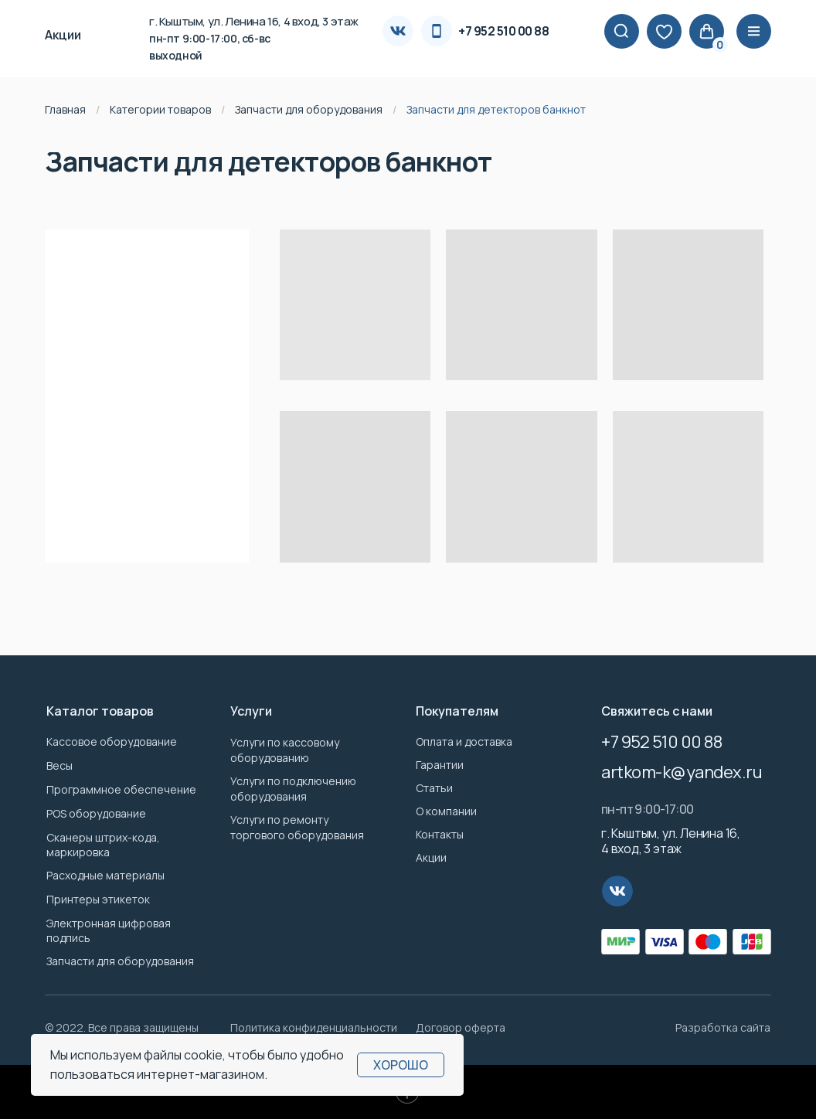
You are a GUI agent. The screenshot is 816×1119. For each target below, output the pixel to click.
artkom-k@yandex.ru (681, 772)
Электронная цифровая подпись (108, 931)
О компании (446, 811)
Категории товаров (160, 109)
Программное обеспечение (121, 789)
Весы (59, 765)
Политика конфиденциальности (313, 1027)
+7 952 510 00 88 (503, 31)
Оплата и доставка (464, 741)
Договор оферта (460, 1027)
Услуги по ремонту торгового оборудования (297, 827)
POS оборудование (96, 813)
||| (754, 31)
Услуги (251, 710)
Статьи (434, 788)
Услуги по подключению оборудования (293, 789)
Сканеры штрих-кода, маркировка (103, 845)
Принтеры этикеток (98, 899)
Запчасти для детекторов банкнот (496, 109)
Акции (431, 857)
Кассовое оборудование (111, 741)
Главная (65, 109)
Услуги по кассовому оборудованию (284, 750)
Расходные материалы (105, 875)
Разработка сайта (722, 1027)
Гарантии (440, 764)
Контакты (440, 834)
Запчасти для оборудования (308, 109)
